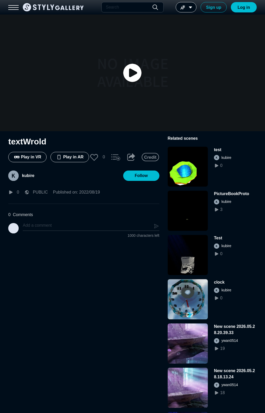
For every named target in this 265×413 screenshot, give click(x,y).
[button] (94, 157)
